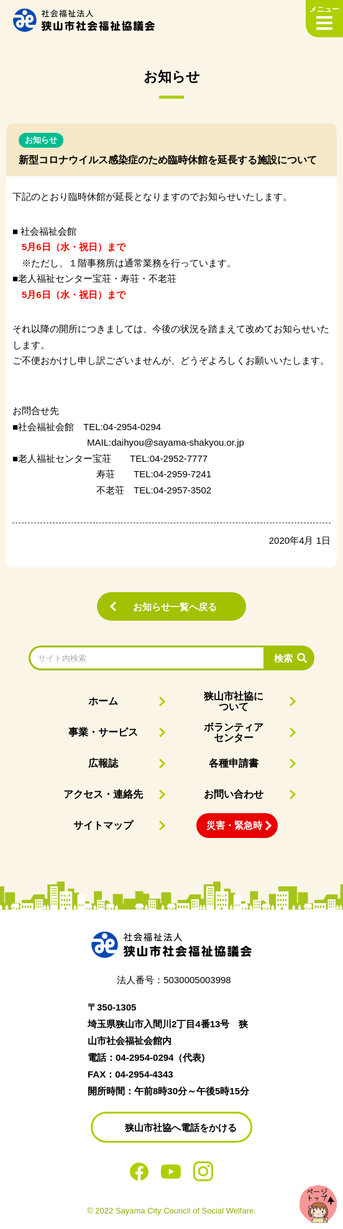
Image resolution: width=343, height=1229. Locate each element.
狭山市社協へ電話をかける (181, 1127)
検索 (283, 658)
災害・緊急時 (234, 825)
